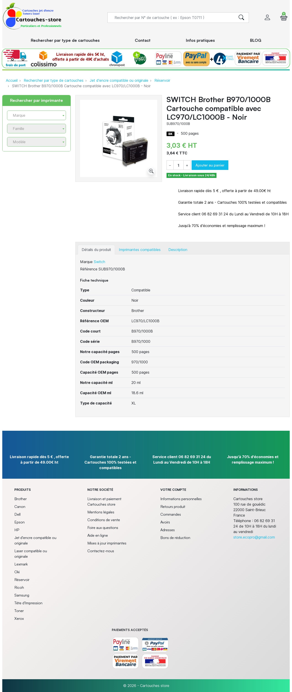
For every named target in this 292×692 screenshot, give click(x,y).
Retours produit (172, 506)
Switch (99, 261)
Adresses (167, 530)
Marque (86, 261)
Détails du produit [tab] (96, 249)
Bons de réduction (175, 537)
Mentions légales (100, 512)
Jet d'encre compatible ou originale (119, 80)
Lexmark (21, 564)
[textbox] (34, 115)
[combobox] (36, 115)
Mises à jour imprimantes (106, 543)
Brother (20, 499)
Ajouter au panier (210, 165)
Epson (19, 522)
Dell (17, 514)
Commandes (170, 514)
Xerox (19, 618)
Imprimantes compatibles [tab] (140, 249)
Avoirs (165, 522)
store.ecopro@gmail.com (254, 537)
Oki (17, 572)
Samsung (21, 595)
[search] (241, 17)
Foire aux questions (102, 527)
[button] (284, 17)
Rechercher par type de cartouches (53, 80)
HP (16, 530)
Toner (19, 610)
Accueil (12, 80)
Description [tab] (177, 249)
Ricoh (19, 587)
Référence (88, 269)
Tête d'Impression (28, 603)
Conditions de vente (103, 520)
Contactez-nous (100, 551)
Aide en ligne (97, 535)
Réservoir (162, 80)
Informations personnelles (181, 499)
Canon (19, 506)
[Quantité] (178, 165)
